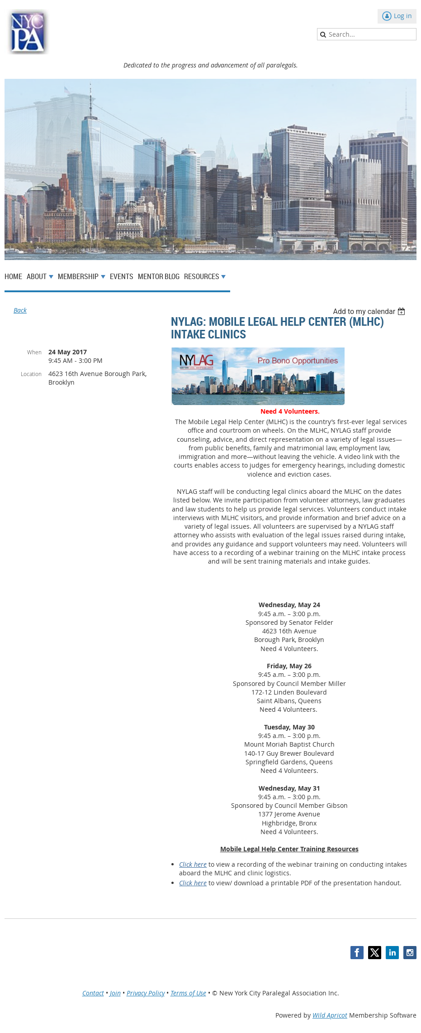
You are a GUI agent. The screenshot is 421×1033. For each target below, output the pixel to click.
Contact (93, 993)
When (34, 352)
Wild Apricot (329, 1015)
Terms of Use (188, 993)
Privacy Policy (146, 993)
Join (115, 993)
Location (31, 373)
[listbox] (370, 311)
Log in (403, 15)
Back (20, 310)
